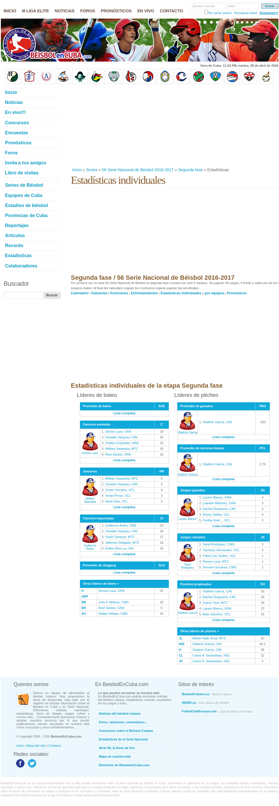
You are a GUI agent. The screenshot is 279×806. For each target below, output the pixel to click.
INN (181, 644)
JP (181, 661)
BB (84, 602)
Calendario (80, 293)
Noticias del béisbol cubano (120, 713)
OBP (85, 596)
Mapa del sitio (36, 745)
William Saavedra (117, 448)
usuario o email (204, 6)
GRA (127, 431)
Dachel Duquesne (215, 509)
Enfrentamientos (144, 293)
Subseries (99, 293)
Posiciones (119, 293)
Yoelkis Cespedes (117, 443)
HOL (227, 655)
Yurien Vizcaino (116, 490)
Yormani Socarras (215, 567)
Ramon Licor (211, 561)
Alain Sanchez (213, 614)
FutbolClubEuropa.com (217, 711)
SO (84, 613)
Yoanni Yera (211, 602)
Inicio (77, 169)
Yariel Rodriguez (187, 564)
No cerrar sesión (220, 13)
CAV (134, 437)
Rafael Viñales (108, 613)
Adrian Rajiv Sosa (204, 638)
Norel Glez (112, 501)
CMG (125, 602)
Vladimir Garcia (187, 431)
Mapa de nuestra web (115, 756)
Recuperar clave (245, 13)
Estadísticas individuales (181, 293)
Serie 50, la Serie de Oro (117, 748)
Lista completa (124, 413)
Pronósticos (237, 293)
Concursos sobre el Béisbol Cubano (126, 730)
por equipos (214, 293)
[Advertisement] (170, 126)
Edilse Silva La (115, 548)
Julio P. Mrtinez (109, 602)
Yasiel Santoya (115, 537)
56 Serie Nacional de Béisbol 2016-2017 (138, 169)
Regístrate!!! (269, 13)
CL (181, 655)
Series (92, 169)
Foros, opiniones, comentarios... (123, 722)
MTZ (134, 448)
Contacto (54, 745)
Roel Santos (113, 454)
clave (232, 6)
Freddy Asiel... (213, 520)
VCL (131, 490)
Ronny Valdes (212, 514)
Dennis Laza (90, 451)
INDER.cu (205, 702)
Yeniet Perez (114, 495)
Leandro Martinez (215, 503)
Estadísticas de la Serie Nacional (123, 739)
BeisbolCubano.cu (207, 694)
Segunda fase (190, 169)
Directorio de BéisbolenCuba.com (124, 765)
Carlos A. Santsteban (207, 655)
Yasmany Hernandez (217, 550)
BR (84, 608)
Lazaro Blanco (187, 517)
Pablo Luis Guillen (215, 555)
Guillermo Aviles (90, 545)
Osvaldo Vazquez (117, 437)
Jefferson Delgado (118, 542)
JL (181, 638)
